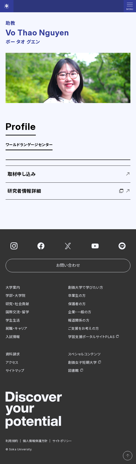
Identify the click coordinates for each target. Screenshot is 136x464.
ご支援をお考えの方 (83, 328)
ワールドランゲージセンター (29, 145)
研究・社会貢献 (17, 303)
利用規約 (12, 440)
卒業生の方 (77, 295)
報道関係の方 (79, 320)
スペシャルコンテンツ (84, 354)
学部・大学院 (16, 295)
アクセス (12, 362)
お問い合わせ (68, 265)
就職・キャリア (16, 328)
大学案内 (13, 287)
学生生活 (13, 320)
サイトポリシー (62, 440)
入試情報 (13, 336)
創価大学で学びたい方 (85, 287)
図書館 (73, 370)
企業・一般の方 (79, 312)
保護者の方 (77, 303)
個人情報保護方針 (35, 440)
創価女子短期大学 (82, 362)
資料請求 (13, 354)
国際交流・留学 (17, 312)
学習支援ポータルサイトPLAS (91, 336)
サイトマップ (15, 370)
